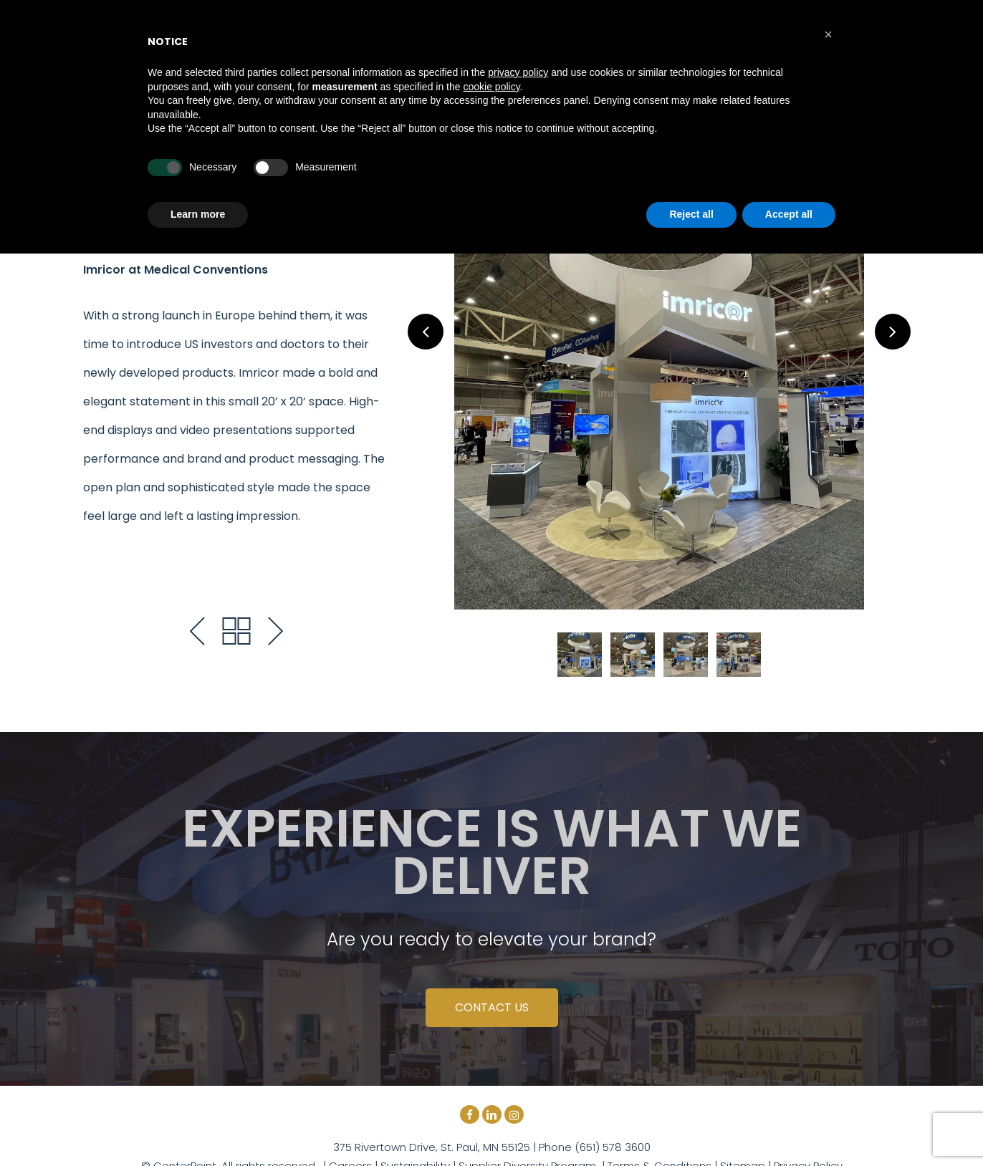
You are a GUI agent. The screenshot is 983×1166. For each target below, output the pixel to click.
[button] (828, 34)
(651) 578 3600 (611, 1147)
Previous (425, 332)
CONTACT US (492, 1007)
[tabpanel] (659, 381)
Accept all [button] (788, 214)
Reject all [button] (691, 214)
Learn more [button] (198, 214)
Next (893, 332)
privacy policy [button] (518, 72)
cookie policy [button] (491, 86)
